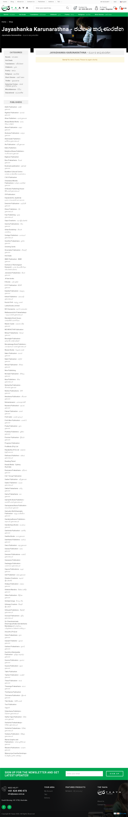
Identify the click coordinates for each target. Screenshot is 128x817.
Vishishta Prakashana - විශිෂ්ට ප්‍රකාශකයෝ (15, 729)
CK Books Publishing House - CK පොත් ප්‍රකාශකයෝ (15, 190)
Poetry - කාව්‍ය (10, 71)
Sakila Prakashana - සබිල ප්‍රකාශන (14, 490)
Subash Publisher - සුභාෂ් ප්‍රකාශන (13, 642)
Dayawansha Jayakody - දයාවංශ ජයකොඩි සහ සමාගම (14, 199)
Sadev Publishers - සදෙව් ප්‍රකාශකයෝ (13, 484)
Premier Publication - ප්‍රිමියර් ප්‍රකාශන (14, 439)
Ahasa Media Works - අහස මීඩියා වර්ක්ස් (14, 123)
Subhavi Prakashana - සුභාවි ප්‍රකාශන (15, 648)
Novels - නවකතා (11, 57)
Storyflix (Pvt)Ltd (11, 632)
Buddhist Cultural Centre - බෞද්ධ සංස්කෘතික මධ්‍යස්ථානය (15, 173)
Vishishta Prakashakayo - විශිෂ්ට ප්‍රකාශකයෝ (14, 724)
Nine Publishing (10, 370)
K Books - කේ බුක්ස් (11, 282)
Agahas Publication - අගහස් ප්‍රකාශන (14, 114)
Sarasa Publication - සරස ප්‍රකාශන (14, 550)
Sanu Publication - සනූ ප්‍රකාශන (16, 545)
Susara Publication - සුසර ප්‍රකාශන (14, 667)
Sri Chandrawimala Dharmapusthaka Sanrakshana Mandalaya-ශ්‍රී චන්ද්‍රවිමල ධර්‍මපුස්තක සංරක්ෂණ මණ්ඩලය (16, 625)
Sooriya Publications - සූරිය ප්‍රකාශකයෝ (14, 617)
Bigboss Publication (12, 157)
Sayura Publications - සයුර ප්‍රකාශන (14, 570)
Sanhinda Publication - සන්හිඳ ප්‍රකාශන (15, 532)
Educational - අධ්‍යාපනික (14, 93)
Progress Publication (12, 443)
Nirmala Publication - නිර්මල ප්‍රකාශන (15, 375)
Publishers (41, 1)
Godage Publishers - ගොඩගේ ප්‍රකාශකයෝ (15, 236)
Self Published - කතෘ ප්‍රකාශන (15, 575)
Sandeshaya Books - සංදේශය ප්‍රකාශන (15, 526)
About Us (20, 1)
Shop (11, 22)
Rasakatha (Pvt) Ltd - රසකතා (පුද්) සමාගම (15, 451)
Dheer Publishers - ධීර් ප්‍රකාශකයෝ (12, 210)
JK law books (9, 278)
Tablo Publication (11, 671)
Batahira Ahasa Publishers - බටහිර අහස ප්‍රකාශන (15, 152)
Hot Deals (9, 60)
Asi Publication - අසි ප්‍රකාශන (15, 144)
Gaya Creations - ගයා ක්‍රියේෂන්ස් (16, 220)
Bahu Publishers (10, 148)
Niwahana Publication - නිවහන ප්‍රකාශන (16, 398)
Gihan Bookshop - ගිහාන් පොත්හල (13, 231)
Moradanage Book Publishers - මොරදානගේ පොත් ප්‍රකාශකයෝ (16, 345)
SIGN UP (115, 774)
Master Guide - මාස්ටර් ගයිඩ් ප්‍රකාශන (14, 325)
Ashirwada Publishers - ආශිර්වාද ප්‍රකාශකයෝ (13, 140)
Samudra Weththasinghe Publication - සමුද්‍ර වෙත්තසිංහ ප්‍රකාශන (15, 513)
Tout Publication (10, 704)
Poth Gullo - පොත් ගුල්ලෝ (14, 417)
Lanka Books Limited (12, 306)
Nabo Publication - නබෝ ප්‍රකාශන (13, 354)
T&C (58, 1)
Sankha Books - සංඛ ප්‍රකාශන (15, 536)
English (123, 1)
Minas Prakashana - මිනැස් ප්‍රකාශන (14, 334)
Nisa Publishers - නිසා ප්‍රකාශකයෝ (12, 381)
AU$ (115, 1)
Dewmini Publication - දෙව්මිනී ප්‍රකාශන (15, 205)
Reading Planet (10, 461)
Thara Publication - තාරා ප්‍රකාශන (13, 682)
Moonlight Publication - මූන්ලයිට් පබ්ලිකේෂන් (13, 340)
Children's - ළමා (11, 67)
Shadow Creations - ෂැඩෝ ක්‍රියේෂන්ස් (14, 579)
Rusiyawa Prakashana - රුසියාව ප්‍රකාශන (16, 471)
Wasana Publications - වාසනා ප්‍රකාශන (15, 749)
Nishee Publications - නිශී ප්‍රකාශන (14, 392)
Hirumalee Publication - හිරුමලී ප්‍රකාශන (16, 251)
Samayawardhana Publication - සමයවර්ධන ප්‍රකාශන (16, 507)
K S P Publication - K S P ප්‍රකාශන (13, 286)
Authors (51, 1)
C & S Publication (11, 177)
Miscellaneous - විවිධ (13, 89)
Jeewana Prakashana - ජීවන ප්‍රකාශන (15, 274)
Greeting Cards (10, 247)
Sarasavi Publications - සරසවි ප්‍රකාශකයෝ (15, 556)
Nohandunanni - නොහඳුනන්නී (15, 402)
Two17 (7, 708)
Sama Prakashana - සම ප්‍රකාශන (13, 495)
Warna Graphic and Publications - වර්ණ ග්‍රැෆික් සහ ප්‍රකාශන (15, 742)
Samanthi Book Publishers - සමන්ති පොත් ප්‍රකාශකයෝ (15, 501)
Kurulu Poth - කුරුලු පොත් (14, 302)
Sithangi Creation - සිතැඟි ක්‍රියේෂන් (14, 606)
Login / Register (106, 9)
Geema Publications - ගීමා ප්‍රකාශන (14, 225)
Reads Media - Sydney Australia (13, 466)
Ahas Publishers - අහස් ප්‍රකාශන (16, 118)
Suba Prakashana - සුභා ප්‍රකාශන (13, 636)
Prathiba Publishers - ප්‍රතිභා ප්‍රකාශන (14, 433)
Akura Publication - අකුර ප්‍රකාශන (13, 129)
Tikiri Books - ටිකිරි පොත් (13, 701)
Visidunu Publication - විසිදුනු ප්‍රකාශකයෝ (15, 735)
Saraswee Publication (12, 560)
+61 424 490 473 (85, 9)
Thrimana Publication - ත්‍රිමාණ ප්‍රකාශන (15, 697)
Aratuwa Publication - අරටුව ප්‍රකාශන (15, 134)
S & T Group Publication (13, 476)
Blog (12, 1)
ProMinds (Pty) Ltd (11, 446)
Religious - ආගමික (12, 74)
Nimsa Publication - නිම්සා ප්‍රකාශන (14, 366)
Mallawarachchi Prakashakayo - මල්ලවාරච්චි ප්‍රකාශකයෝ (16, 314)
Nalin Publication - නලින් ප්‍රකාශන (13, 360)
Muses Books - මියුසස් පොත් (14, 350)
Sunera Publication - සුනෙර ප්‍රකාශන (14, 661)
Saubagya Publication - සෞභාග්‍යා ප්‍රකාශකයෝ (13, 565)
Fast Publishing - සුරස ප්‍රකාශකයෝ (12, 216)
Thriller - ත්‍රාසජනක (12, 81)
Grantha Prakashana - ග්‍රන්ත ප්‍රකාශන (15, 242)
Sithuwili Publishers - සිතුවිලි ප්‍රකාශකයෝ (15, 611)
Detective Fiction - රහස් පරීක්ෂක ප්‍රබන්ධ (14, 85)
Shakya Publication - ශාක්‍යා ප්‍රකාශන (14, 585)
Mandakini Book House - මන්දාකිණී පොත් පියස (13, 319)
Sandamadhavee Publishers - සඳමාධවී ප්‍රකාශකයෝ (15, 520)
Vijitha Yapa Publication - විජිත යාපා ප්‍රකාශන (15, 718)
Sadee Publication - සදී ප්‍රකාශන (16, 479)
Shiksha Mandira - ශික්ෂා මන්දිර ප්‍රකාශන (16, 591)
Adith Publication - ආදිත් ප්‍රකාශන (13, 108)
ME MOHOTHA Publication (14, 329)
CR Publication (10, 194)
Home (5, 1)
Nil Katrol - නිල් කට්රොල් (74, 791)
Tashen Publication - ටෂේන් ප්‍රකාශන (14, 676)
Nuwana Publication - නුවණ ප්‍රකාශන (15, 407)
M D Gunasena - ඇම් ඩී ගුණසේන (16, 309)
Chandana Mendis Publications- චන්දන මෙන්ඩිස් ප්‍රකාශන (15, 183)
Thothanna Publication (13, 692)
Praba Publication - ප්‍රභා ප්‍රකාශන (13, 427)
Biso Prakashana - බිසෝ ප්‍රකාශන (13, 161)
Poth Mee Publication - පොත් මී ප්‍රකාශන (16, 422)
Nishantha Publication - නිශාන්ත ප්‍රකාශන (13, 386)
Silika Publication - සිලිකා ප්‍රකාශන (14, 596)
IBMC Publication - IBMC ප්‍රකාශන (13, 260)
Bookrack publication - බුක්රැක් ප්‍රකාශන (15, 167)
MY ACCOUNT (105, 1)
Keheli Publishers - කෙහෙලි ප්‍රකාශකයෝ (14, 298)
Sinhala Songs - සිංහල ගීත (14, 601)
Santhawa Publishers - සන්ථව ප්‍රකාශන (15, 541)
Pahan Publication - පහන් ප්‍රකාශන (14, 412)
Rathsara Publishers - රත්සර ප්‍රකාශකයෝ (15, 457)
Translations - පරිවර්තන (14, 64)
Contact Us (30, 1)
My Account (48, 791)
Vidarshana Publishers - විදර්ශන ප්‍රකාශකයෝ (13, 712)
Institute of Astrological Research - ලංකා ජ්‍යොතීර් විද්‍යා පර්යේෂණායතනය (15, 267)
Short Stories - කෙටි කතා (14, 77)
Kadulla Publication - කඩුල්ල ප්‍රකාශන (15, 292)
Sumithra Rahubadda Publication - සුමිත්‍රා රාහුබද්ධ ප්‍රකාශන (14, 654)
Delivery (47, 798)
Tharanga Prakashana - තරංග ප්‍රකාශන (15, 687)
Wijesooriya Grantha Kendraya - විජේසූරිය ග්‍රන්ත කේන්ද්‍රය (16, 755)
